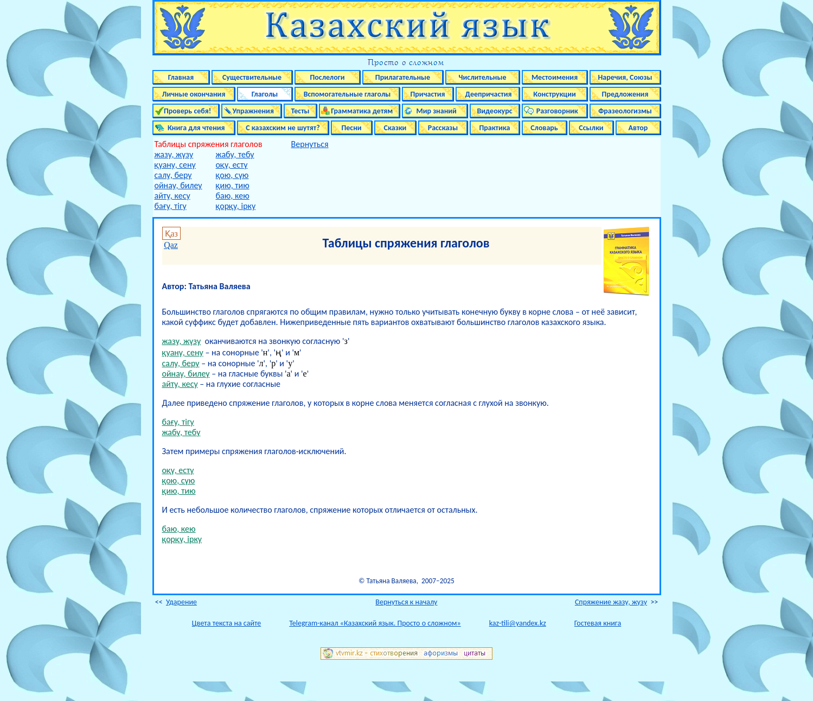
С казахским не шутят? (282, 127)
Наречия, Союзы (625, 77)
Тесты (300, 111)
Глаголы (265, 94)
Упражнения (251, 111)
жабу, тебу (235, 154)
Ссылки (591, 127)
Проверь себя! (186, 111)
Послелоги (327, 77)
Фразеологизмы (625, 111)
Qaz (171, 245)
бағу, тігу (171, 206)
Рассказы (443, 127)
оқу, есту (232, 165)
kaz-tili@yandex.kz (517, 623)
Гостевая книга (597, 623)
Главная (181, 77)
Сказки (395, 127)
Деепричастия (487, 94)
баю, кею (232, 195)
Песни (351, 127)
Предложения (625, 94)
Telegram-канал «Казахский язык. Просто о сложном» (374, 623)
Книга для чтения (193, 127)
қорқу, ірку (236, 206)
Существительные (251, 77)
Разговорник (554, 111)
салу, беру (173, 175)
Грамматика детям (359, 111)
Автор (638, 127)
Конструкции (554, 94)
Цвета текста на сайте (226, 623)
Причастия (428, 94)
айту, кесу (172, 195)
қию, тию (232, 185)
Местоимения (555, 77)
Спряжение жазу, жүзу (611, 602)
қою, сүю (232, 175)
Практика (494, 127)
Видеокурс (494, 111)
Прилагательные (402, 77)
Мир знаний (435, 111)
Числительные (483, 77)
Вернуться (310, 144)
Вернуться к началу (406, 602)
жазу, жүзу (174, 154)
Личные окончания (194, 94)
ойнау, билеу (178, 185)
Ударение (181, 602)
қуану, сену (175, 165)
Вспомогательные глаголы (347, 94)
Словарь (544, 127)
